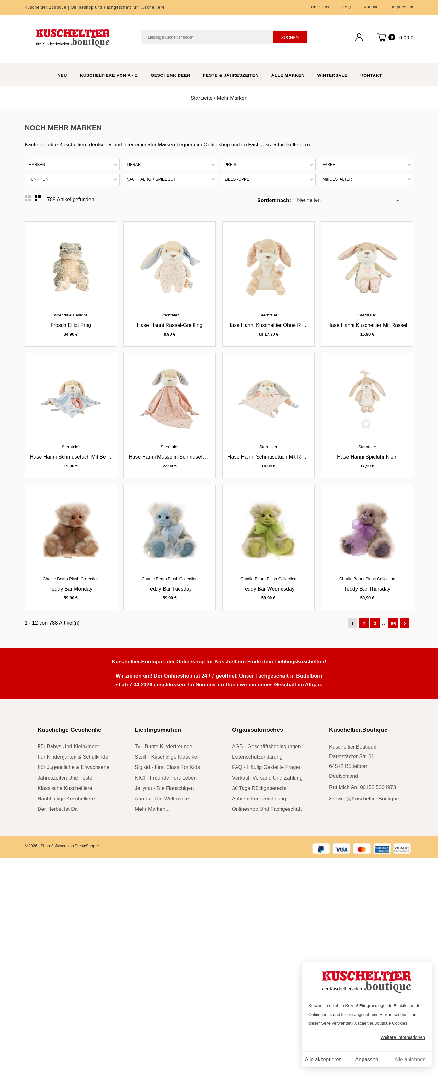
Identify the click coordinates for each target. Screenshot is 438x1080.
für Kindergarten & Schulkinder (74, 757)
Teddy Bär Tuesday (169, 589)
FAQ (346, 7)
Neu (62, 75)
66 (393, 623)
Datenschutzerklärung (257, 757)
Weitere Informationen (403, 1037)
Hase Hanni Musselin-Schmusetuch (170, 457)
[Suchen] (224, 37)
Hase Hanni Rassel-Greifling (169, 325)
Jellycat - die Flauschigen (164, 788)
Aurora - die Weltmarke (162, 798)
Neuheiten (349, 199)
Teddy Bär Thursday (367, 589)
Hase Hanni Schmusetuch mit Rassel (270, 457)
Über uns (320, 7)
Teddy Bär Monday (70, 589)
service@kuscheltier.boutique (364, 798)
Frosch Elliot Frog (71, 325)
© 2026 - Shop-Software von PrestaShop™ (62, 846)
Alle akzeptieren (323, 1059)
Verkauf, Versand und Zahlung (267, 778)
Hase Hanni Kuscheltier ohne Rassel (270, 325)
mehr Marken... (152, 809)
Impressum (402, 7)
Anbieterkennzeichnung (259, 798)
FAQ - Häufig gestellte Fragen (267, 767)
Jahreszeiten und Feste (65, 778)
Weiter (405, 623)
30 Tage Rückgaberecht (259, 788)
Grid (28, 198)
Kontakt (371, 7)
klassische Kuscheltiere (65, 788)
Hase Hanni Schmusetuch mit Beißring (74, 457)
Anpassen (366, 1059)
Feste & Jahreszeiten (231, 75)
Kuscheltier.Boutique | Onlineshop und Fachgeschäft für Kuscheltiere (95, 7)
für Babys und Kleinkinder (68, 746)
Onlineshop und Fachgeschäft (267, 809)
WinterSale (332, 75)
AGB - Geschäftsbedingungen (266, 746)
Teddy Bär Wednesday (268, 589)
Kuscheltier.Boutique (358, 730)
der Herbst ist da (58, 809)
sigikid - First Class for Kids (167, 767)
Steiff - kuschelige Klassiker (167, 757)
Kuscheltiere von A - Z (109, 75)
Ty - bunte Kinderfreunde (163, 746)
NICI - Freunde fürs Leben (166, 778)
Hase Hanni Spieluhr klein (367, 457)
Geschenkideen (170, 75)
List (38, 198)
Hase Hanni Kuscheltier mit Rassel (367, 325)
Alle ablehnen (410, 1059)
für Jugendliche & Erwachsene (73, 767)
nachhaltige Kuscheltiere (66, 798)
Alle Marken (288, 75)
